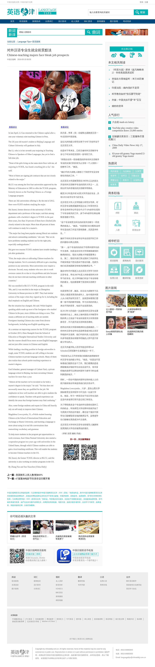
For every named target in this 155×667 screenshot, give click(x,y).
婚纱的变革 (117, 106)
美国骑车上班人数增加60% (29, 475)
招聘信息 (89, 639)
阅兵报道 (114, 171)
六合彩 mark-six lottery (123, 122)
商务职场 (114, 193)
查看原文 (13, 127)
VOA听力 (59, 589)
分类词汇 (49, 21)
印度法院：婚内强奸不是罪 (125, 88)
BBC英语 (88, 21)
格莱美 (113, 184)
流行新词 (62, 21)
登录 (141, 2)
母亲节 (113, 176)
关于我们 (72, 639)
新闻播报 (101, 21)
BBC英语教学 (131, 581)
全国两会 (137, 180)
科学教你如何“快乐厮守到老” (126, 94)
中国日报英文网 (13, 2)
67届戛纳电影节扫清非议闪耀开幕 (33, 478)
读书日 (124, 176)
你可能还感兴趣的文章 (23, 516)
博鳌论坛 (114, 180)
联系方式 (81, 639)
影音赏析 (139, 278)
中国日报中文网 (26, 2)
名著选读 (15, 585)
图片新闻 (114, 21)
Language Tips (24, 41)
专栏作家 (81, 585)
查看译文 (65, 127)
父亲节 (138, 171)
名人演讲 (75, 21)
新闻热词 (36, 21)
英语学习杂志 (131, 589)
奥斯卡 (126, 180)
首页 (12, 21)
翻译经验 (127, 278)
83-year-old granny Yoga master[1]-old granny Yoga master (128, 154)
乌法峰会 (127, 171)
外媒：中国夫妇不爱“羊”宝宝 (126, 100)
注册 (146, 2)
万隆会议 (135, 176)
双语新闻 (23, 21)
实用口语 (114, 278)
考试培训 (127, 21)
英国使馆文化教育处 (134, 585)
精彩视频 (59, 600)
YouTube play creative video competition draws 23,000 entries (127, 129)
